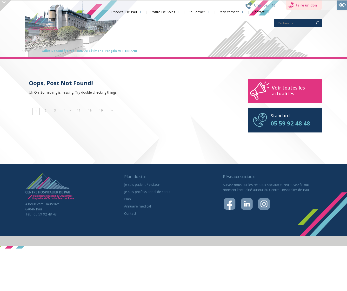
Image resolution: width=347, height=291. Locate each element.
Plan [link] (127, 199)
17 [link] (78, 110)
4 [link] (64, 110)
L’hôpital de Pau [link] (124, 12)
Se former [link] (197, 12)
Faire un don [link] (306, 5)
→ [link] (111, 110)
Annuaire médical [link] (137, 206)
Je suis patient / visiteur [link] (142, 184)
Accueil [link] (26, 51)
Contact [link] (258, 12)
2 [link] (46, 110)
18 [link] (90, 110)
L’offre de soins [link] (162, 12)
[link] (342, 5)
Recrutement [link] (229, 12)
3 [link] (55, 110)
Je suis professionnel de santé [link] (147, 191)
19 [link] (101, 110)
